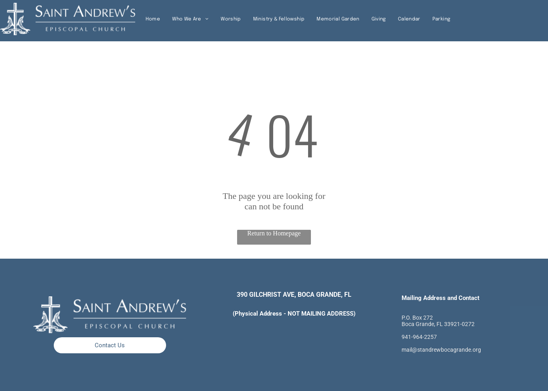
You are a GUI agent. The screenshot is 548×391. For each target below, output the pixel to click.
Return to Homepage (273, 233)
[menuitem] (153, 19)
